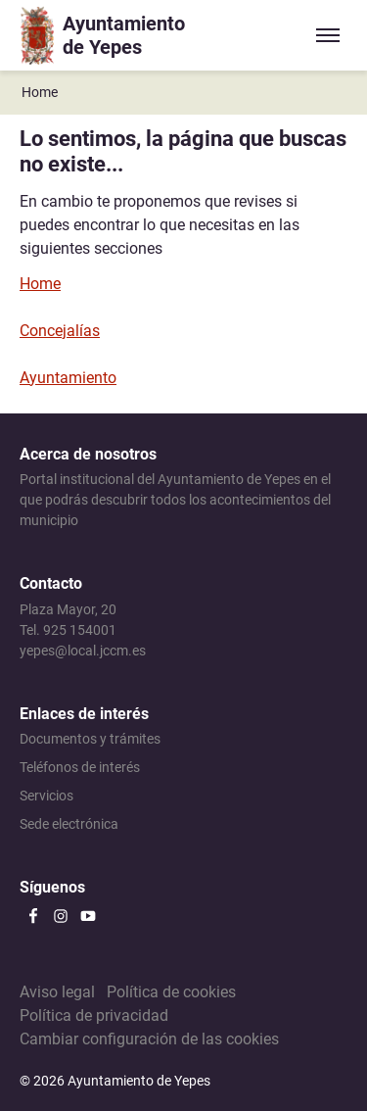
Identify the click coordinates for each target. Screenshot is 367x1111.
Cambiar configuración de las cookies (149, 1039)
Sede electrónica (69, 824)
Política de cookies (171, 992)
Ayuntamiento (68, 377)
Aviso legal (57, 992)
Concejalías (60, 330)
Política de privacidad (94, 1015)
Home (40, 92)
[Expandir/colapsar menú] (327, 35)
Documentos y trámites (90, 739)
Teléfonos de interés (80, 767)
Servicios (46, 795)
